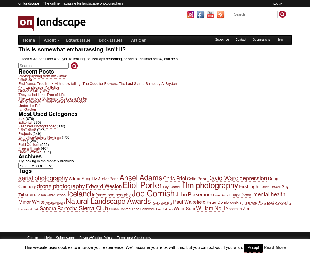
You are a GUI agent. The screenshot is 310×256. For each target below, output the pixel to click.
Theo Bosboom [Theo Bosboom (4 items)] (143, 209)
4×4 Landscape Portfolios (38, 87)
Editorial (25, 123)
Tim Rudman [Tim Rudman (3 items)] (164, 209)
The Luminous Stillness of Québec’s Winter (52, 98)
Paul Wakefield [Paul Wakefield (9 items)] (189, 202)
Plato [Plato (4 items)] (262, 202)
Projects (25, 134)
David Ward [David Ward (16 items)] (223, 178)
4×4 (21, 119)
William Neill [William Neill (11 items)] (210, 208)
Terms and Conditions (134, 238)
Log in (277, 3)
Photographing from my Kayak (42, 76)
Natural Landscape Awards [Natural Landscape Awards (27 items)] (108, 201)
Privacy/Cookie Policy (96, 238)
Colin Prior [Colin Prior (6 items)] (196, 179)
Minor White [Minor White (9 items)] (31, 202)
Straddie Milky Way (34, 91)
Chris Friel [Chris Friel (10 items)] (174, 178)
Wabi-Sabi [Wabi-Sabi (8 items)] (184, 209)
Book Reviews (29, 152)
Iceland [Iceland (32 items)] (79, 194)
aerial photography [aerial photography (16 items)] (43, 178)
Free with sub (29, 148)
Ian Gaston (27, 110)
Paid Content (28, 145)
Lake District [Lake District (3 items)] (221, 195)
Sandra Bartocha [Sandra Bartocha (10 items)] (59, 208)
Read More (274, 247)
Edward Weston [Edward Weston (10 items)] (104, 186)
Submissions (261, 39)
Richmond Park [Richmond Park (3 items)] (28, 209)
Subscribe (222, 39)
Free (22, 141)
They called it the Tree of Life (41, 95)
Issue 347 (26, 80)
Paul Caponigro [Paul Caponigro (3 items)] (162, 202)
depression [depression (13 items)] (253, 178)
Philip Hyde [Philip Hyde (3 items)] (249, 202)
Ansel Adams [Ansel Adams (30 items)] (141, 178)
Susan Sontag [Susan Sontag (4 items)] (120, 209)
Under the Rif (29, 106)
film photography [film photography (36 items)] (210, 186)
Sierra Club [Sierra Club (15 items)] (93, 208)
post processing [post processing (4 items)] (279, 202)
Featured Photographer (37, 126)
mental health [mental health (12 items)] (269, 195)
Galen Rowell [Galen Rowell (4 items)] (271, 187)
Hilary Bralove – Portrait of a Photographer (52, 102)
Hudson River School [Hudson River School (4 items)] (50, 195)
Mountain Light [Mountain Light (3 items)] (55, 202)
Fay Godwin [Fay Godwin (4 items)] (172, 187)
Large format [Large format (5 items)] (241, 195)
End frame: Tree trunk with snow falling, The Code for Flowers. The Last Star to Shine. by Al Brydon (97, 84)
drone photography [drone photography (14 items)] (61, 186)
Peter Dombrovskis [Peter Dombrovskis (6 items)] (224, 202)
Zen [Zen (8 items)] (247, 209)
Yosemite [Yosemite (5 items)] (234, 209)
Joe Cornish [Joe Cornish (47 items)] (153, 194)
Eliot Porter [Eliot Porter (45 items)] (142, 186)
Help (280, 39)
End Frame (27, 130)
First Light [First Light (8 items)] (249, 186)
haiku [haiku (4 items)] (29, 195)
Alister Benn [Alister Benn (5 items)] (108, 179)
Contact (241, 39)
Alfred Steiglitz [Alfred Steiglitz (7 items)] (83, 179)
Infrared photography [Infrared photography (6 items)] (111, 195)
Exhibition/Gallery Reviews (39, 137)
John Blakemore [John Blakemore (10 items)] (194, 195)
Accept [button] (253, 248)
